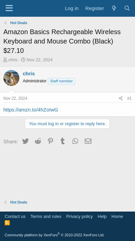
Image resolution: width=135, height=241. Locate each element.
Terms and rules (45, 216)
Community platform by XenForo (55, 235)
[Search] (127, 8)
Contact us (15, 216)
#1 (129, 98)
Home (117, 216)
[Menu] (9, 8)
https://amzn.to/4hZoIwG (30, 109)
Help (102, 216)
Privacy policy (79, 216)
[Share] (121, 98)
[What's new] (113, 8)
